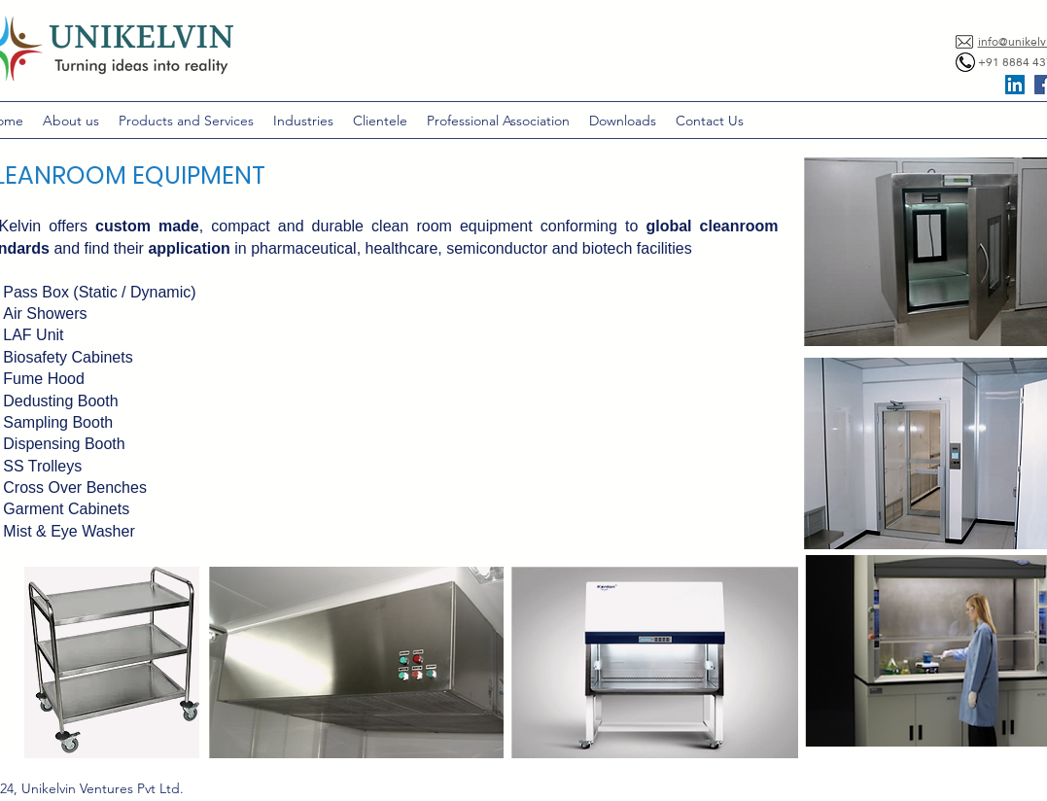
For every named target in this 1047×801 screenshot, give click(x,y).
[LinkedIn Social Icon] (1015, 84)
